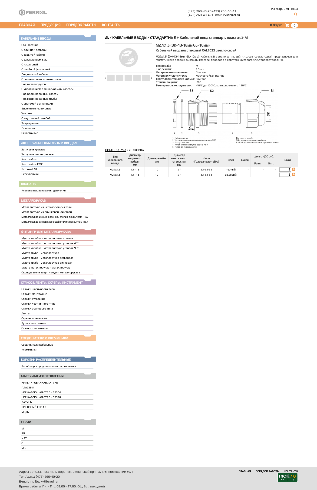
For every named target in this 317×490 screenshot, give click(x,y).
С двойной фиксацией (35, 69)
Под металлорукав (33, 84)
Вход (294, 8)
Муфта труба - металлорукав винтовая (46, 262)
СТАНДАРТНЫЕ (163, 37)
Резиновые (28, 128)
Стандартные (29, 45)
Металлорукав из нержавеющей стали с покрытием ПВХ (54, 221)
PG (23, 433)
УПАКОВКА (136, 150)
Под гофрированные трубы (39, 98)
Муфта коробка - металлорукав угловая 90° (50, 248)
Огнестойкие (29, 133)
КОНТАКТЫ (111, 25)
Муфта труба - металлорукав (40, 253)
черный (231, 169)
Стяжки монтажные (34, 294)
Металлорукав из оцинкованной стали (46, 212)
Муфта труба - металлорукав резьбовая (47, 257)
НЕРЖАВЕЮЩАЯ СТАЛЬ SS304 (41, 392)
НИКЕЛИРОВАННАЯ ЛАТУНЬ (39, 382)
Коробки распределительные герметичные (49, 366)
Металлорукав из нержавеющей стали (46, 207)
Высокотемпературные (36, 108)
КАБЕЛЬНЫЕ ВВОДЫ (129, 37)
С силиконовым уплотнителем (41, 79)
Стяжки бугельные (33, 298)
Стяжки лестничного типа (38, 303)
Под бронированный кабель (39, 93)
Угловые (26, 113)
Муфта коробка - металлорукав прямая (47, 238)
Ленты (25, 313)
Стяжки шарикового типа (38, 289)
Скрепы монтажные (34, 318)
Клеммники (28, 349)
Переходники (30, 174)
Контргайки (28, 159)
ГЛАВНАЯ (27, 25)
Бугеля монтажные (33, 323)
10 (156, 169)
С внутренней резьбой (35, 118)
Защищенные (30, 123)
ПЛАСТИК (27, 387)
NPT (24, 438)
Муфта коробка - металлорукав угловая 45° (50, 243)
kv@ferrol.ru (231, 15)
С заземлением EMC (34, 59)
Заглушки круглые (33, 149)
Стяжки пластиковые (35, 328)
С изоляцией (29, 64)
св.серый (231, 174)
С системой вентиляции (37, 103)
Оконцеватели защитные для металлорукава (50, 272)
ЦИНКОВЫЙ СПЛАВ (33, 407)
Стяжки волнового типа (37, 308)
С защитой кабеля (33, 54)
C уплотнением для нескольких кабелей (47, 89)
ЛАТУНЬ (26, 402)
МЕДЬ (25, 412)
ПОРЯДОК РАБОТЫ (81, 25)
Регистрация (280, 8)
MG (23, 448)
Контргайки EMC (32, 164)
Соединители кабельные (37, 344)
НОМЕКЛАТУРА (115, 150)
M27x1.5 (115, 169)
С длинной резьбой (33, 49)
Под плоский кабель (34, 74)
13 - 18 (135, 169)
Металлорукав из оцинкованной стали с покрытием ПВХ (54, 216)
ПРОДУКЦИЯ (50, 25)
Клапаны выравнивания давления (43, 190)
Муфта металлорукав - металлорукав (45, 267)
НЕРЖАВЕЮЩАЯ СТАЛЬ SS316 (41, 397)
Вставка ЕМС (29, 169)
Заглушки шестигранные (37, 154)
